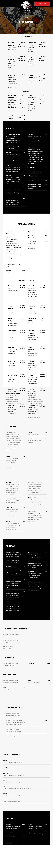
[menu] (3, 3)
